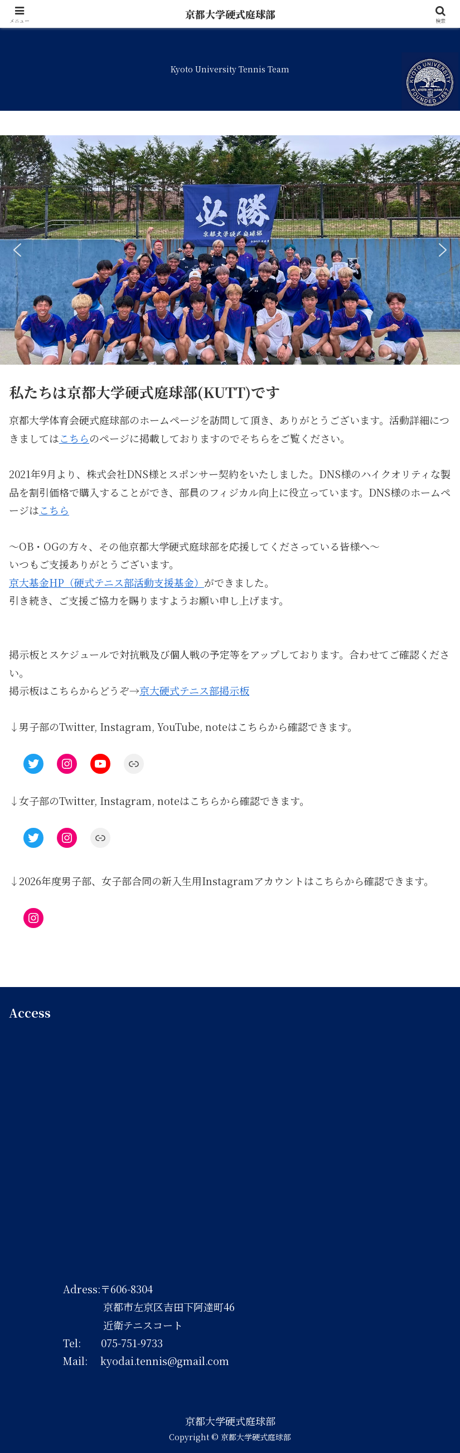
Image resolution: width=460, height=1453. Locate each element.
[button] (17, 250)
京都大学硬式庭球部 (230, 14)
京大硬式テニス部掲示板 (194, 690)
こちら (74, 438)
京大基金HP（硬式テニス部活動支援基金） (106, 582)
